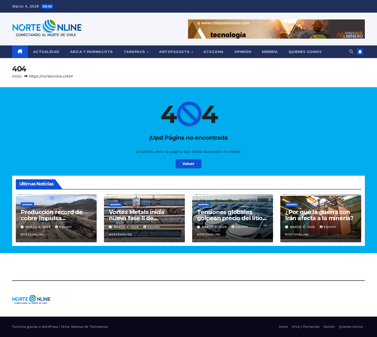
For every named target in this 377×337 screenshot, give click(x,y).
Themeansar (98, 326)
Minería (270, 52)
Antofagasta (175, 52)
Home (283, 326)
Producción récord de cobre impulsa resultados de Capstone (55, 218)
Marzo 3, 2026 (215, 227)
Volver (188, 163)
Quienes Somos (305, 52)
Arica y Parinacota (91, 52)
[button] (351, 51)
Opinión (242, 52)
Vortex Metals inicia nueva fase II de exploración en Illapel (139, 218)
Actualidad (46, 52)
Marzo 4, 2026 (39, 227)
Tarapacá (135, 52)
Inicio (17, 76)
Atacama (214, 52)
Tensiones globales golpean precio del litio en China (229, 218)
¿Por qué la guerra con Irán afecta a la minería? (319, 215)
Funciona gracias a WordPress (35, 326)
